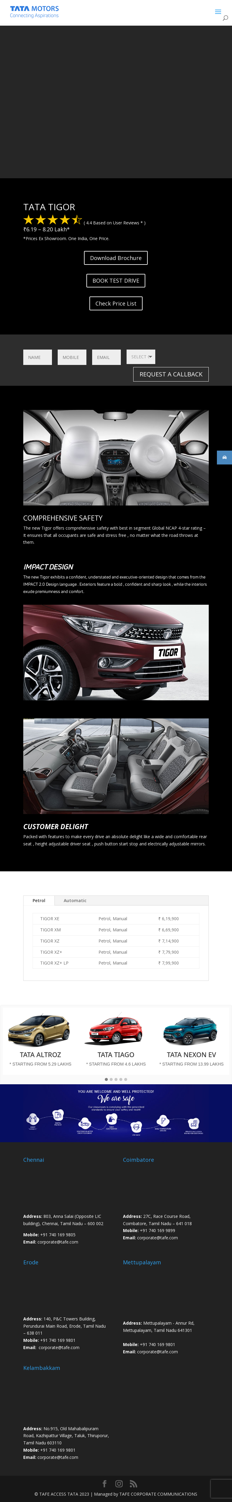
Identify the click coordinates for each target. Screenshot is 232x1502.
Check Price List (116, 303)
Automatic (75, 900)
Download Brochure (116, 257)
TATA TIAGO (116, 1054)
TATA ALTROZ (40, 1054)
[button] (106, 1080)
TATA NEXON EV (191, 1054)
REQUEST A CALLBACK (171, 374)
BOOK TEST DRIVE (115, 280)
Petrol (39, 900)
